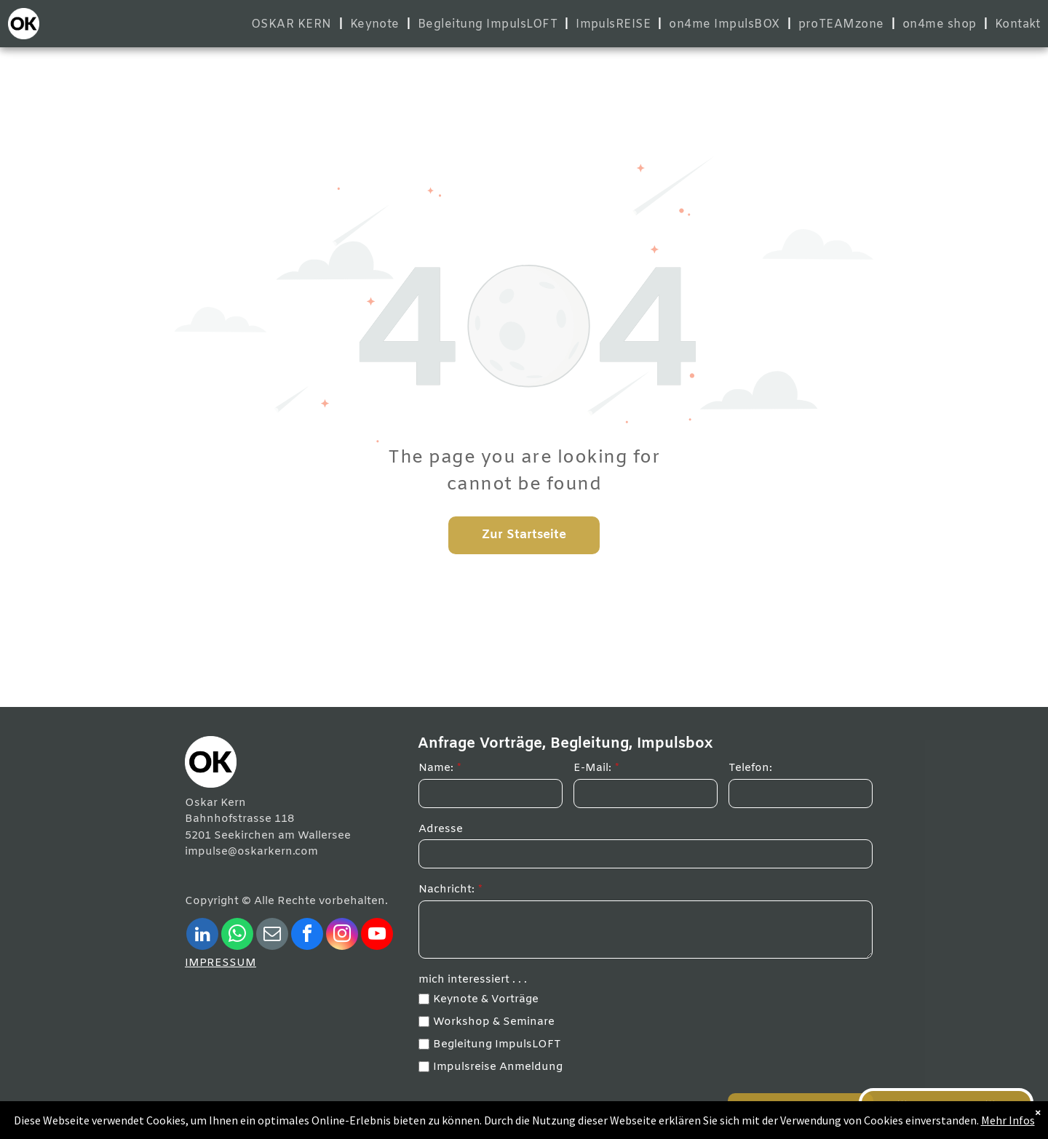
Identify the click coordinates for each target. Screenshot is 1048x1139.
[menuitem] (293, 24)
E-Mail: (592, 768)
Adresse (440, 829)
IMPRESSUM (220, 963)
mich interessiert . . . (472, 979)
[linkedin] (202, 936)
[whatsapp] (237, 936)
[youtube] (377, 936)
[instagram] (342, 936)
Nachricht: (446, 889)
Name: (435, 768)
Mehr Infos (1008, 1120)
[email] (272, 936)
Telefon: (750, 768)
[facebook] (307, 936)
